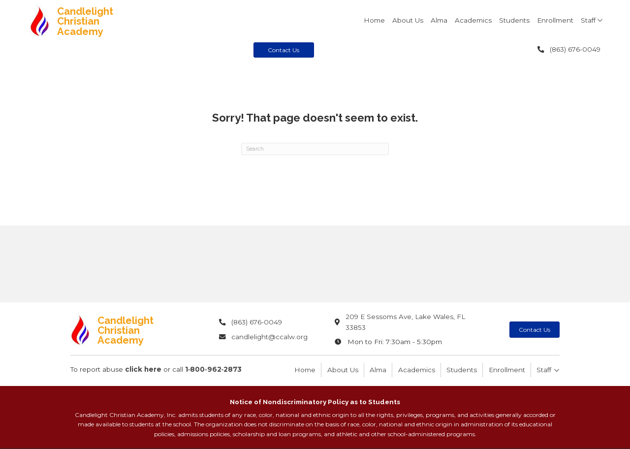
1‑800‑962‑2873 (213, 369)
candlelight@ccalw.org (269, 337)
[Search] (315, 149)
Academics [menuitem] (416, 370)
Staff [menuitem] (543, 370)
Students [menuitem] (461, 370)
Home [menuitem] (304, 370)
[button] (600, 20)
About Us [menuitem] (342, 370)
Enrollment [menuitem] (507, 370)
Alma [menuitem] (378, 370)
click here (143, 369)
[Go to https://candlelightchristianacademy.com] (101, 20)
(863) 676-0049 (575, 49)
